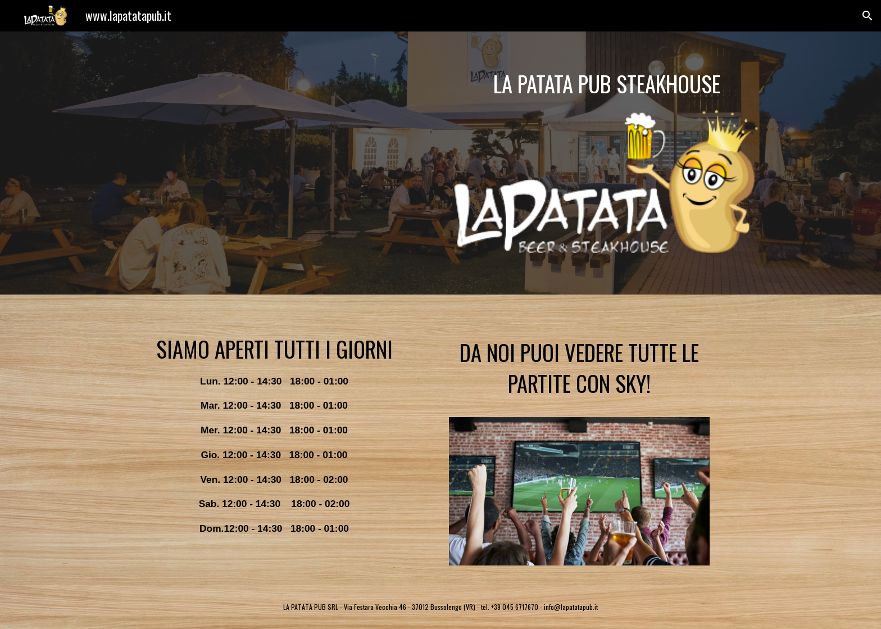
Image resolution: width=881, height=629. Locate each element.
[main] (607, 84)
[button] (867, 15)
